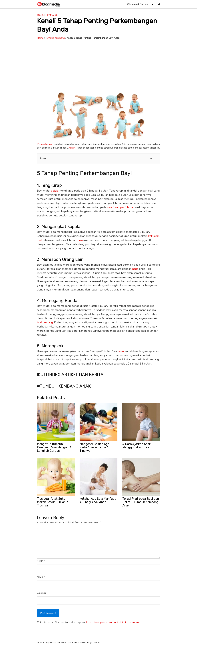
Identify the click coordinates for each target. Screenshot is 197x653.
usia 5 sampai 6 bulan (120, 207)
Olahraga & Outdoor (138, 4)
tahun (72, 147)
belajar (55, 190)
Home (40, 38)
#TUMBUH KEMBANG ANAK (64, 386)
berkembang (45, 322)
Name (41, 561)
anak (121, 351)
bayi (80, 240)
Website (41, 593)
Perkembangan (45, 144)
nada (135, 269)
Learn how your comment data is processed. (113, 622)
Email (41, 577)
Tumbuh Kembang (47, 15)
